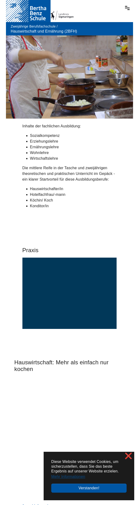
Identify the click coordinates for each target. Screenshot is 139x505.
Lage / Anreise (114, 430)
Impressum (41, 484)
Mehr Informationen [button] (68, 477)
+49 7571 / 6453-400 (40, 466)
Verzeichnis (19, 484)
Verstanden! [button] (88, 488)
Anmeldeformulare (38, 396)
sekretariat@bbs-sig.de (28, 476)
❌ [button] (128, 456)
